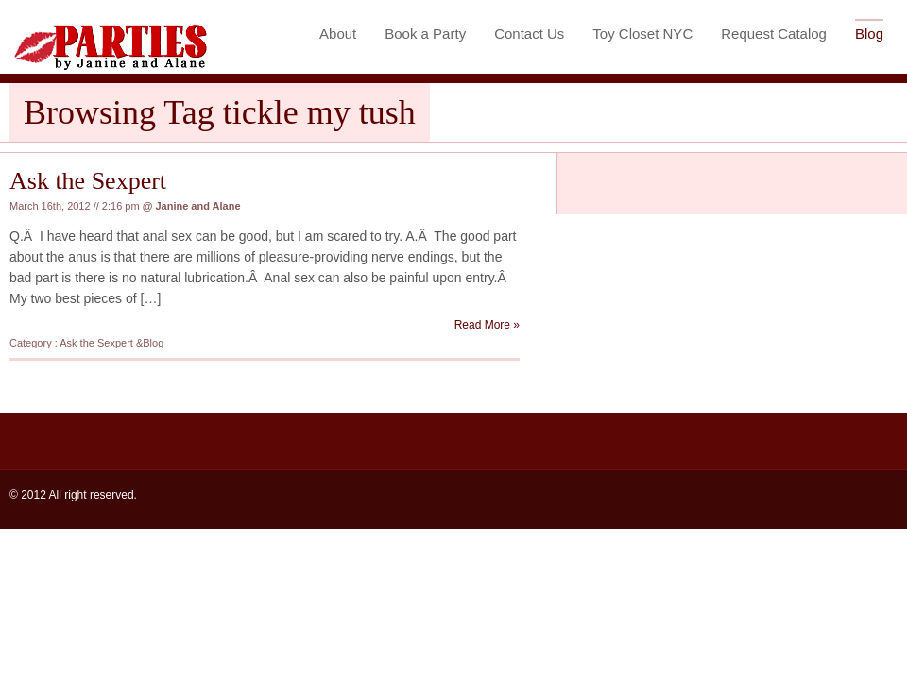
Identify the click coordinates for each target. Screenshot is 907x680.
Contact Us (529, 34)
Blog (869, 34)
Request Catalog (774, 34)
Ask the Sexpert (87, 181)
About (337, 34)
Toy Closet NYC (642, 34)
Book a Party (425, 34)
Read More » (487, 325)
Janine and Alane (197, 206)
